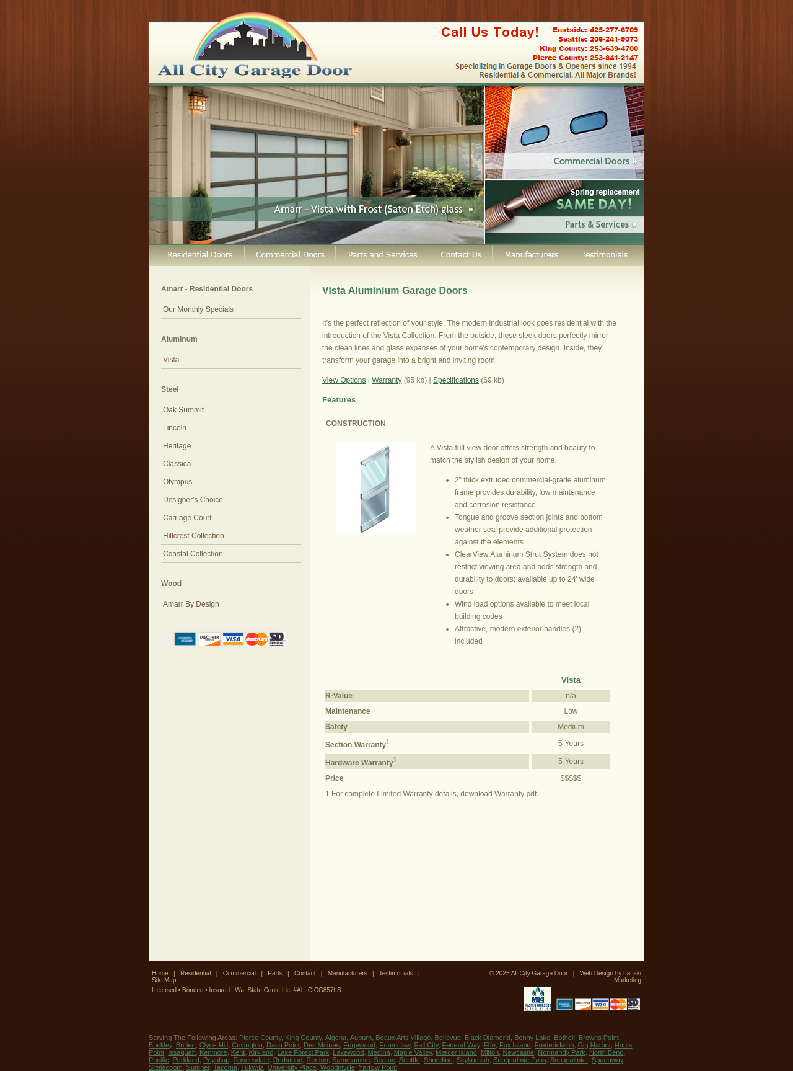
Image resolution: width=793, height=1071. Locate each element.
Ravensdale (251, 1060)
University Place (292, 1067)
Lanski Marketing (627, 977)
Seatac (384, 1060)
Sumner (198, 1067)
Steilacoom (165, 1067)
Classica (177, 464)
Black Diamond (487, 1037)
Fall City (426, 1045)
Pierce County (260, 1037)
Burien (186, 1045)
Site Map (164, 980)
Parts (275, 973)
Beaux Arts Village (403, 1037)
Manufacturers (347, 973)
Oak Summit (183, 410)
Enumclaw (394, 1045)
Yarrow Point (378, 1067)
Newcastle (518, 1052)
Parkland (186, 1060)
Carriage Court (187, 517)
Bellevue (448, 1037)
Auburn (361, 1037)
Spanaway (607, 1060)
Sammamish (351, 1060)
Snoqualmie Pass (519, 1060)
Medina (379, 1052)
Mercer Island (456, 1052)
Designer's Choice (193, 500)
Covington (247, 1045)
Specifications (456, 380)
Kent (238, 1052)
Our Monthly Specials (198, 309)
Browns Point (599, 1037)
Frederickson (554, 1045)
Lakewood (348, 1052)
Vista (171, 359)
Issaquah (182, 1052)
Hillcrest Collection (193, 535)
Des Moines (322, 1045)
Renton (317, 1060)
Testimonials (396, 973)
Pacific (159, 1060)
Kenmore (213, 1052)
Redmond (288, 1060)
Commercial (239, 973)
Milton (490, 1052)
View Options (344, 380)
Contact (304, 973)
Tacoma (225, 1067)
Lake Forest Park (303, 1052)
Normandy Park (561, 1052)
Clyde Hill (213, 1045)
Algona (335, 1037)
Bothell (564, 1037)
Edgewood (359, 1045)
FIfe (490, 1045)
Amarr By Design (191, 604)
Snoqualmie (569, 1060)
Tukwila (252, 1067)
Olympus (177, 482)
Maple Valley (413, 1052)
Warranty (386, 380)
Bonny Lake (532, 1037)
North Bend (606, 1052)
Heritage (177, 446)
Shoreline (438, 1060)
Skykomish (473, 1060)
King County (303, 1037)
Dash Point (283, 1045)
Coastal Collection (193, 553)
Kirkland (261, 1052)
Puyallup (216, 1060)
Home (160, 973)
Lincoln (174, 428)
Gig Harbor (594, 1045)
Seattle (409, 1060)
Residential (195, 973)
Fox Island (515, 1045)
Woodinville (337, 1067)
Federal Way (461, 1045)
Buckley (160, 1045)
